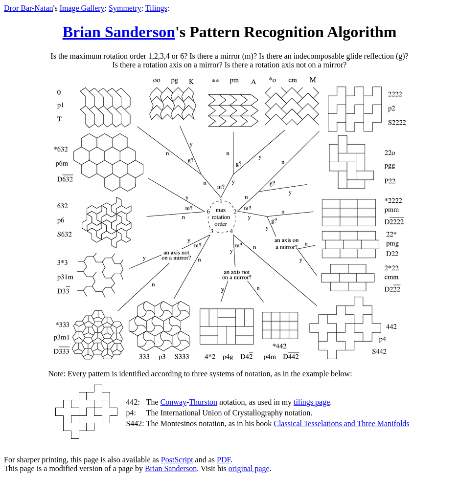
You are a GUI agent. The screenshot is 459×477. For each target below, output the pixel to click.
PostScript (177, 459)
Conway (173, 402)
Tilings (156, 8)
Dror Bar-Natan (28, 8)
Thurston (203, 402)
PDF (223, 459)
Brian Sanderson (119, 32)
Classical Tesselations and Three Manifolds (341, 423)
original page (249, 468)
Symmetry (125, 8)
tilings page (312, 402)
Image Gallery (82, 8)
